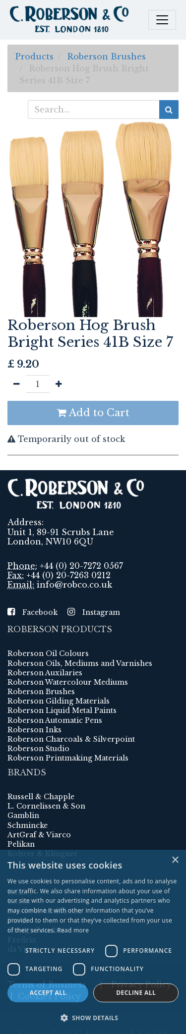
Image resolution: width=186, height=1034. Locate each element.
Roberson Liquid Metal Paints (62, 710)
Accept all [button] (48, 992)
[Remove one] (16, 384)
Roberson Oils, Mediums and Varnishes (79, 663)
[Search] (169, 109)
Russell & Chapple (40, 796)
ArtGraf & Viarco (39, 834)
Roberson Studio (38, 748)
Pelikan (21, 844)
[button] (93, 1018)
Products (34, 56)
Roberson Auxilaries (44, 672)
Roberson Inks (34, 729)
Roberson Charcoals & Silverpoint (71, 739)
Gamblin (23, 815)
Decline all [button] (136, 992)
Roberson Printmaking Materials (67, 758)
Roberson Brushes (106, 56)
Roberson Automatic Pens (54, 720)
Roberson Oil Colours (48, 653)
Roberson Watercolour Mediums (67, 682)
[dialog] (93, 942)
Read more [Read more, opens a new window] (73, 930)
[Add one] (59, 384)
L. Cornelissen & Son (46, 806)
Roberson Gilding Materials (58, 701)
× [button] (175, 860)
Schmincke (27, 825)
